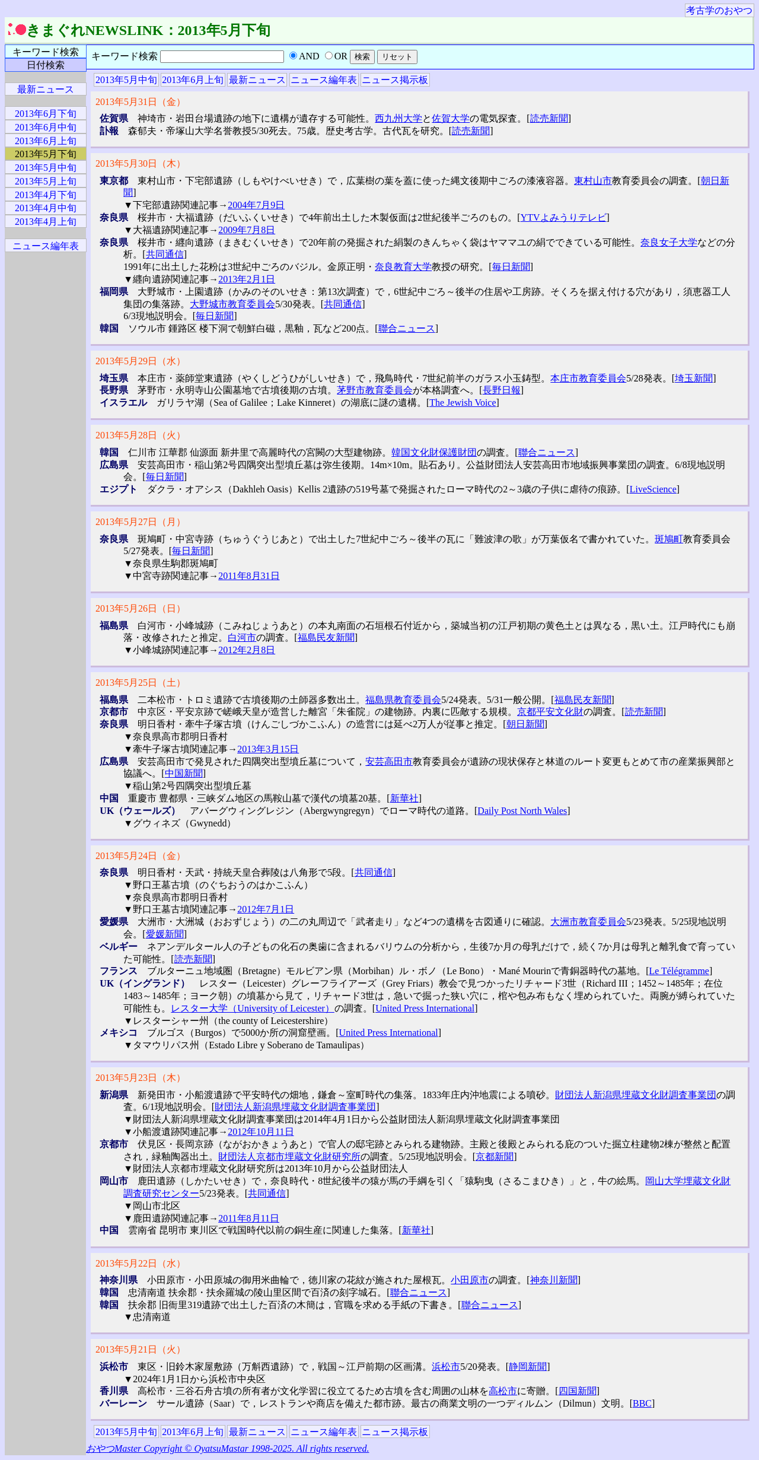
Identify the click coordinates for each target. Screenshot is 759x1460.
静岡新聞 (528, 1367)
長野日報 (502, 390)
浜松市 (446, 1367)
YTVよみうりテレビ (564, 217)
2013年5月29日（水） (140, 361)
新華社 (404, 798)
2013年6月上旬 (193, 80)
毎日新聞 (511, 267)
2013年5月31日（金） (140, 102)
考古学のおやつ (719, 10)
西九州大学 (398, 118)
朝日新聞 (525, 724)
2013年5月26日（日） (140, 608)
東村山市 (593, 181)
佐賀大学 (451, 118)
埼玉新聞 (694, 378)
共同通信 (165, 254)
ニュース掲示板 (395, 80)
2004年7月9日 (256, 205)
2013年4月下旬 (45, 195)
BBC (642, 1403)
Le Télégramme (679, 971)
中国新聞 (184, 773)
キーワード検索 (45, 52)
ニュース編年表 (324, 80)
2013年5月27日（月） (140, 522)
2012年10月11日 (261, 1132)
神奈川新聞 (554, 1280)
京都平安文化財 (550, 712)
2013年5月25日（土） (140, 682)
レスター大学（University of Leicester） (252, 1008)
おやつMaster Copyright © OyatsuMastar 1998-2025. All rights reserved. (227, 1448)
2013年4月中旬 (45, 208)
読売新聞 (549, 118)
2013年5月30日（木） (140, 163)
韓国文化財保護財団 (434, 452)
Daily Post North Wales (522, 811)
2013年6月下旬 (45, 114)
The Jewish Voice (462, 402)
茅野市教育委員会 (375, 390)
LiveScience (653, 489)
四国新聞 (578, 1391)
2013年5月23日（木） (140, 1078)
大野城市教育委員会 (232, 304)
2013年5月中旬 (126, 80)
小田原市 (470, 1280)
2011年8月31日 (248, 576)
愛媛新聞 (165, 934)
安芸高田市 (389, 761)
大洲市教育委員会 (588, 922)
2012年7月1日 (265, 909)
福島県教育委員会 (403, 700)
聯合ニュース (406, 328)
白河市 (242, 637)
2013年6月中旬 (45, 127)
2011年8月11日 (248, 1218)
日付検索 (46, 65)
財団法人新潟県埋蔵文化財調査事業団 (635, 1095)
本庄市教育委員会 (588, 378)
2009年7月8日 (246, 230)
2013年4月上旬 (45, 222)
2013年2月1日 (246, 279)
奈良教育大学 (403, 267)
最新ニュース (257, 80)
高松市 (503, 1391)
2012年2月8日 (246, 650)
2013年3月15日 (268, 749)
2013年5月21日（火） (140, 1349)
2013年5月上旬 (45, 181)
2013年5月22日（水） (140, 1263)
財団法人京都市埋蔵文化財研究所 (289, 1157)
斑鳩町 (669, 539)
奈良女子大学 (668, 242)
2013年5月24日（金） (140, 856)
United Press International (424, 1008)
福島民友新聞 (326, 637)
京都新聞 (495, 1157)
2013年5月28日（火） (140, 435)
